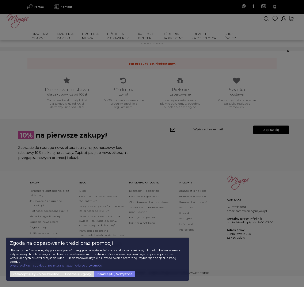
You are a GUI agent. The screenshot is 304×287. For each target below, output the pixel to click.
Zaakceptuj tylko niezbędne (35, 274)
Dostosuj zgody (78, 274)
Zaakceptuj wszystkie (114, 274)
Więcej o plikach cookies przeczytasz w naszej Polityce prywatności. (56, 265)
